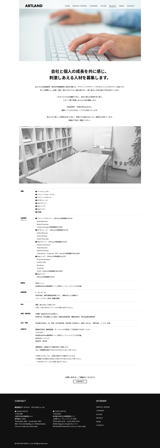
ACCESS (103, 6)
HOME (67, 6)
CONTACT (131, 6)
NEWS (121, 6)
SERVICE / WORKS (80, 6)
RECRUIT (112, 6)
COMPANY (93, 6)
